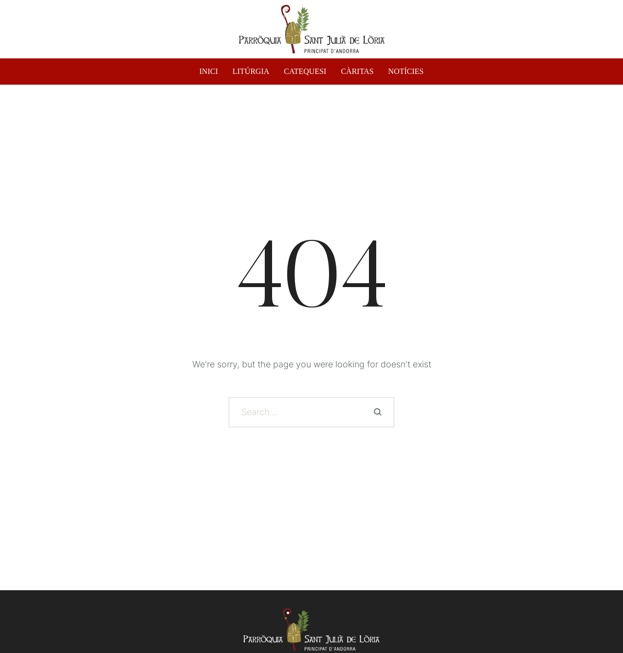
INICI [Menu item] (209, 71)
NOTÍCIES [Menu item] (406, 71)
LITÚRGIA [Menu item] (251, 71)
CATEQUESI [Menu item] (305, 71)
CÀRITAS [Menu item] (357, 71)
